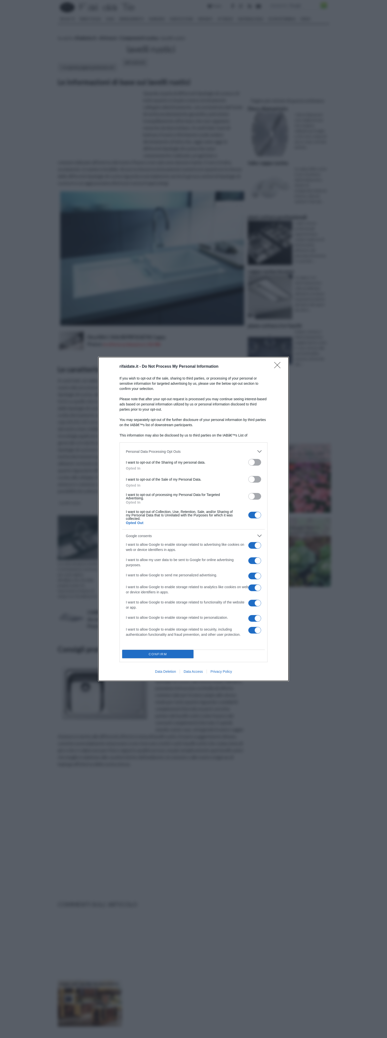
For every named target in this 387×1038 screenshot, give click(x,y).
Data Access (193, 672)
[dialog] (193, 519)
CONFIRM (158, 654)
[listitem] (193, 451)
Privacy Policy (221, 672)
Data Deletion (165, 672)
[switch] (254, 462)
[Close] (279, 366)
